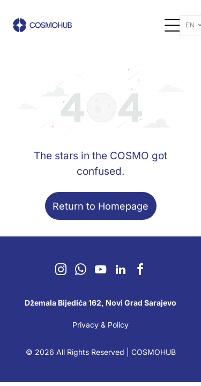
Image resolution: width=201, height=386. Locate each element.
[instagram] (61, 271)
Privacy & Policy (100, 324)
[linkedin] (120, 271)
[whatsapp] (81, 271)
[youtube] (100, 271)
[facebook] (140, 271)
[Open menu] (173, 25)
